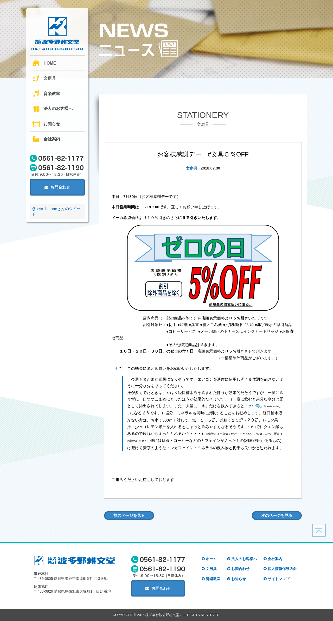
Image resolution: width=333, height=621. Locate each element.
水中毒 (254, 406)
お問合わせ (57, 187)
